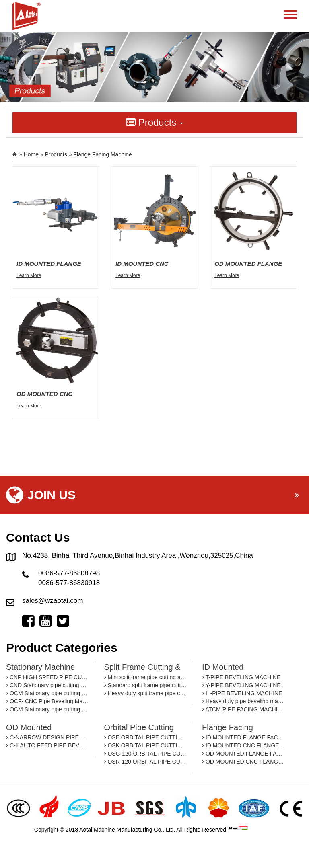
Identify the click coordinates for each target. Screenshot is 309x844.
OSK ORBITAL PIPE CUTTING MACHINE (145, 745)
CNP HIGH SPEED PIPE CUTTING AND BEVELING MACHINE (47, 677)
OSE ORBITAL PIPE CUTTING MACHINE (145, 737)
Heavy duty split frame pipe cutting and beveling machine (145, 693)
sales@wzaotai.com (52, 600)
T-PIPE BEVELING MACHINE (241, 677)
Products (56, 154)
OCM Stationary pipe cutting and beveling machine (47, 693)
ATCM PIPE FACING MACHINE (243, 709)
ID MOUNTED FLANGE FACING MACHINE (243, 737)
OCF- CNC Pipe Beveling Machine (47, 701)
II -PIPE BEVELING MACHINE (242, 693)
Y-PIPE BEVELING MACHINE (241, 685)
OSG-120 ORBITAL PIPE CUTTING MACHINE (145, 753)
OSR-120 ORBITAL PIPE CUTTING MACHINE (145, 761)
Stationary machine (40, 667)
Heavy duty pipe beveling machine (243, 701)
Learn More (28, 275)
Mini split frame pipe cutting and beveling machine (145, 677)
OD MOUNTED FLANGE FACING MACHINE (243, 753)
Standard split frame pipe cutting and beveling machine (145, 685)
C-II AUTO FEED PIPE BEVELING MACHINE (47, 745)
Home (31, 154)
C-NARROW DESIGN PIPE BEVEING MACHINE (47, 737)
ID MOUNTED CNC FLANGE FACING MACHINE (243, 745)
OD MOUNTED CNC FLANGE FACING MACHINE (243, 761)
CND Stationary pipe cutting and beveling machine (47, 685)
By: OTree (262, 829)
